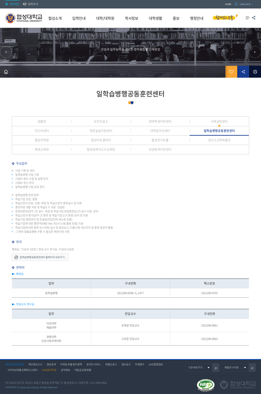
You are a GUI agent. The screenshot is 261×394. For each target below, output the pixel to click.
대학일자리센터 (160, 130)
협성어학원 (42, 140)
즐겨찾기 (231, 72)
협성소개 (55, 18)
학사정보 (131, 18)
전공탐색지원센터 (160, 149)
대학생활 (155, 18)
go (216, 367)
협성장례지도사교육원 (101, 149)
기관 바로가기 (195, 367)
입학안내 (33, 4)
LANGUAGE (245, 4)
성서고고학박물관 (219, 140)
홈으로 (6, 72)
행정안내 (196, 18)
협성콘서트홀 (160, 140)
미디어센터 (42, 130)
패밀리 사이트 (232, 367)
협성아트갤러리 (101, 140)
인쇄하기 (255, 72)
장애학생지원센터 (160, 121)
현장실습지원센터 (101, 130)
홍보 (176, 18)
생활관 (41, 121)
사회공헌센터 (219, 121)
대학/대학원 (105, 18)
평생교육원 (42, 149)
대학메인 (14, 4)
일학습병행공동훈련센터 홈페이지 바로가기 (42, 257)
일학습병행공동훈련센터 (219, 130)
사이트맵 (248, 18)
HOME (228, 4)
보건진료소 (101, 121)
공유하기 (254, 18)
